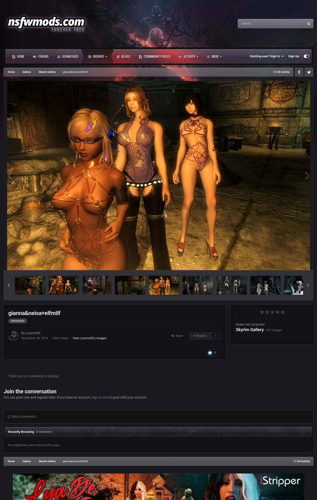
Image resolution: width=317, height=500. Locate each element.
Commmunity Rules (154, 56)
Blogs (123, 56)
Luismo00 (33, 333)
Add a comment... (23, 416)
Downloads (68, 56)
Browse (97, 56)
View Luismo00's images (90, 338)
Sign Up (293, 56)
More (214, 56)
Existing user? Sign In (267, 56)
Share (177, 336)
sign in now (100, 397)
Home (18, 56)
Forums (41, 56)
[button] (9, 285)
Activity (188, 56)
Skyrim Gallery (250, 329)
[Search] (259, 23)
